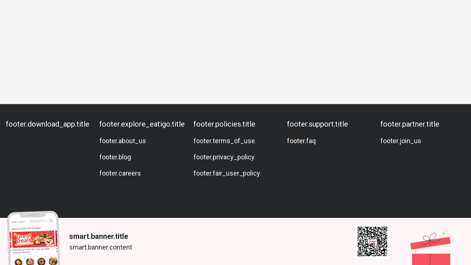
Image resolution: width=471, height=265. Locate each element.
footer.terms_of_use (224, 141)
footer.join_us (400, 141)
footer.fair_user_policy (227, 173)
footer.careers (120, 173)
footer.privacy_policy (224, 157)
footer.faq (301, 141)
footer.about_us (122, 141)
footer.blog (115, 157)
